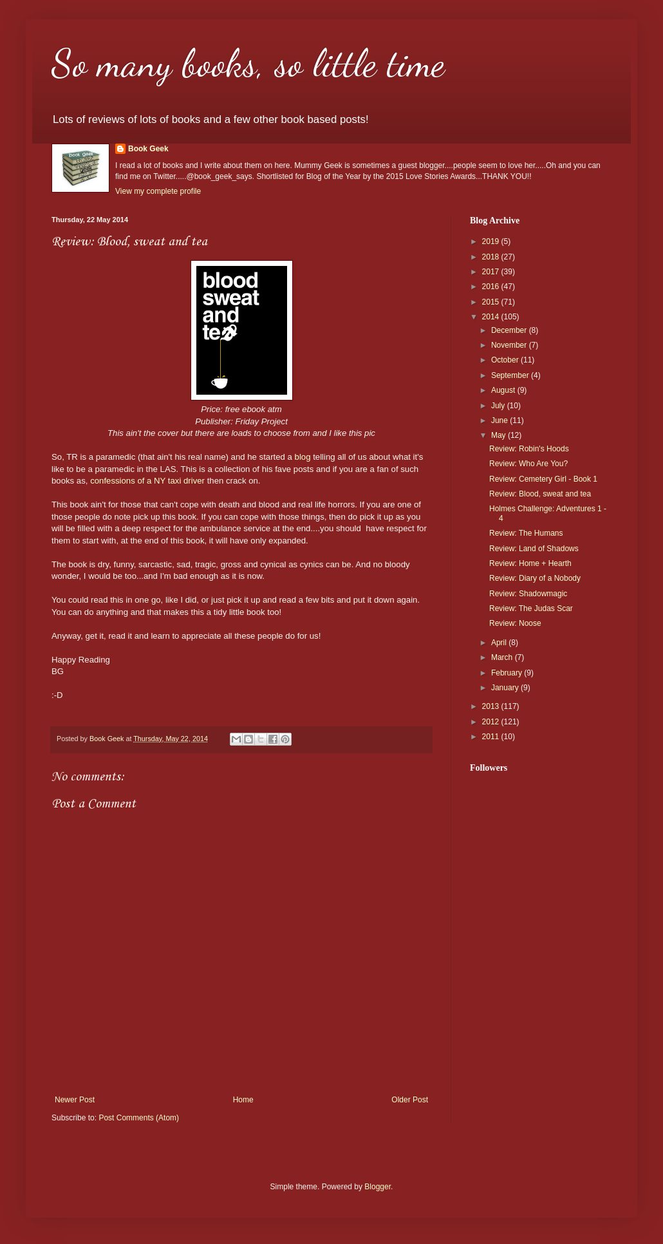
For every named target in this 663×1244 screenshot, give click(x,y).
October (506, 359)
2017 (491, 271)
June (500, 420)
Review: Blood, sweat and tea (540, 493)
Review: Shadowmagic (528, 593)
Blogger (377, 1186)
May (499, 435)
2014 (491, 316)
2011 (491, 736)
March (503, 657)
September (511, 375)
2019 (491, 241)
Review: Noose (515, 623)
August (504, 390)
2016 (491, 286)
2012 (491, 721)
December (510, 330)
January (506, 687)
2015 (491, 301)
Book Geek (148, 148)
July (499, 405)
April (500, 642)
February (507, 672)
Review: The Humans (526, 533)
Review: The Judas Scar (531, 608)
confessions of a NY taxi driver (148, 480)
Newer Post (75, 1099)
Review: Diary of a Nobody (535, 578)
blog (303, 457)
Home (243, 1099)
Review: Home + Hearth (530, 563)
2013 (491, 706)
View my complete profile (158, 191)
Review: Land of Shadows (534, 548)
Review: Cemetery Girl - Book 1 (543, 479)
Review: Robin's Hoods (529, 448)
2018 (491, 256)
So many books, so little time (248, 63)
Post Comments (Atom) (138, 1117)
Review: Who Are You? (528, 463)
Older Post (409, 1099)
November (510, 345)
